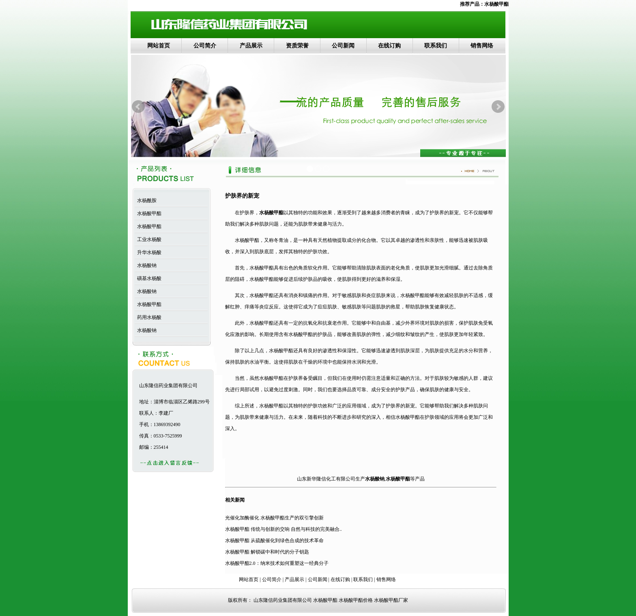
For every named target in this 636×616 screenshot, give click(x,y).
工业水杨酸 (148, 239)
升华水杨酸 (148, 252)
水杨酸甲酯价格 (356, 600)
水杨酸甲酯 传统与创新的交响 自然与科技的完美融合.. (283, 529)
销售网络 (482, 46)
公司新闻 (343, 46)
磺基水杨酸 (148, 278)
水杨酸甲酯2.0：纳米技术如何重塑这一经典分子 (277, 563)
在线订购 (389, 46)
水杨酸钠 (146, 265)
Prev (138, 106)
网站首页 (158, 46)
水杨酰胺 (146, 200)
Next (498, 106)
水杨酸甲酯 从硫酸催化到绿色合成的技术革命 (274, 540)
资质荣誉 (297, 46)
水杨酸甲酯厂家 (391, 600)
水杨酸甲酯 (496, 4)
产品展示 (251, 46)
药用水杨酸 (148, 317)
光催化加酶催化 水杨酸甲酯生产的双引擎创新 (274, 518)
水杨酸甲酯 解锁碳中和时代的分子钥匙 (267, 552)
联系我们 (435, 46)
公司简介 (204, 46)
